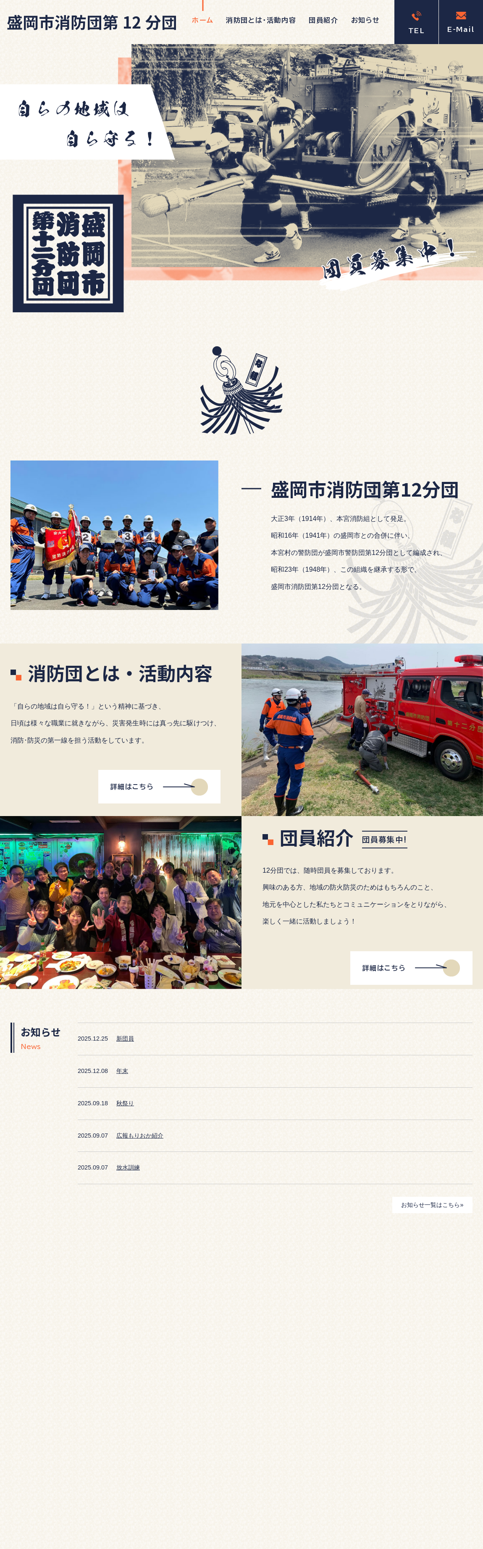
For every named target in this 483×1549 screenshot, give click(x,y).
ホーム (202, 20)
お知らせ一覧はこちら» (432, 1204)
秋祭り (125, 1103)
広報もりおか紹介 (139, 1135)
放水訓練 (128, 1167)
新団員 (125, 1038)
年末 (122, 1071)
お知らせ (365, 20)
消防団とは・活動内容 (261, 20)
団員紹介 (323, 20)
